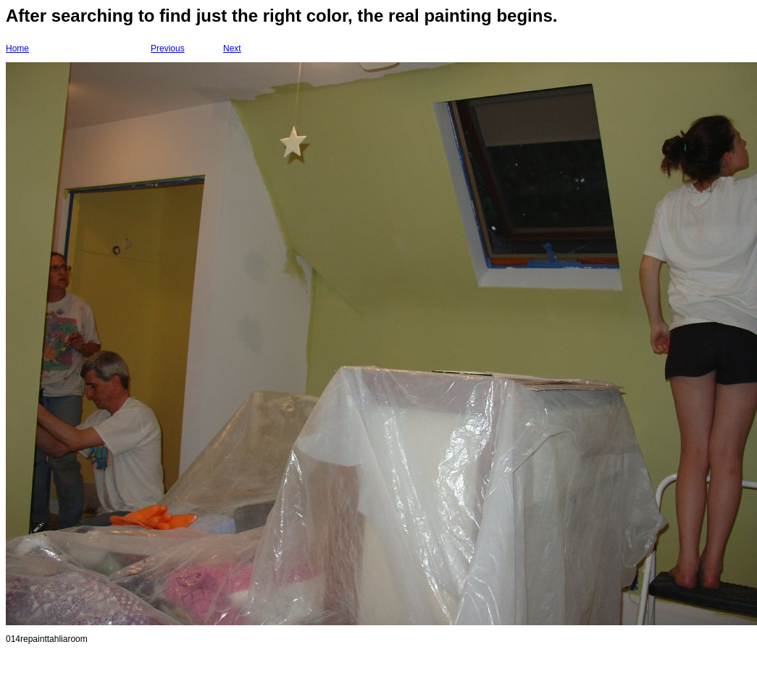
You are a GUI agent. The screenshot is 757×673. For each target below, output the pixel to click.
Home (17, 48)
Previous (168, 48)
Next (232, 48)
